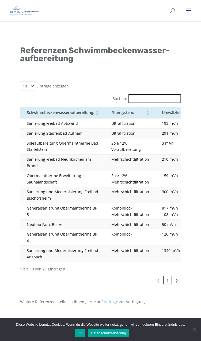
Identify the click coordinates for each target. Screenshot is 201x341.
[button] (96, 112)
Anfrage (111, 301)
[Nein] (194, 329)
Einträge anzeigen (52, 86)
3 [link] (167, 280)
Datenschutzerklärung (108, 333)
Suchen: (120, 98)
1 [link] (149, 280)
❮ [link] (140, 280)
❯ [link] (176, 280)
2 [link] (158, 280)
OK (80, 333)
